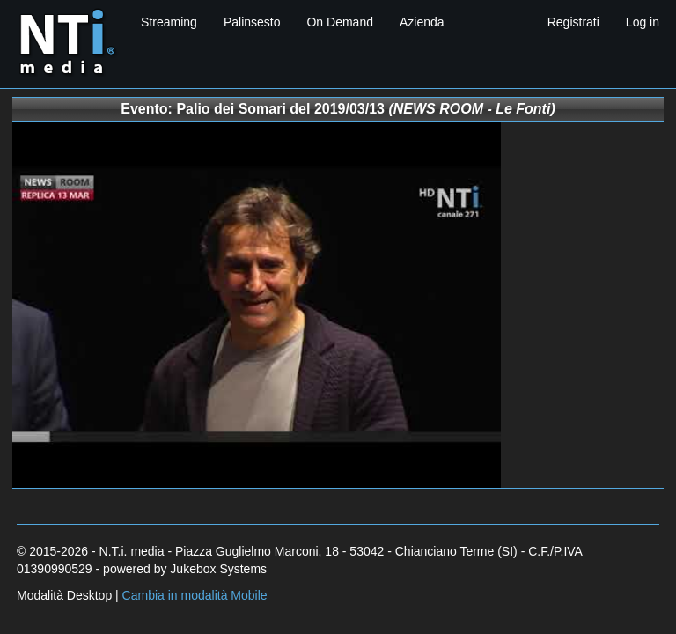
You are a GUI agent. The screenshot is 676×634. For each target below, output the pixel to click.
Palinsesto (252, 22)
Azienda (422, 22)
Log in (642, 22)
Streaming (169, 22)
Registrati (573, 22)
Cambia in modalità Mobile (195, 595)
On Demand (339, 22)
